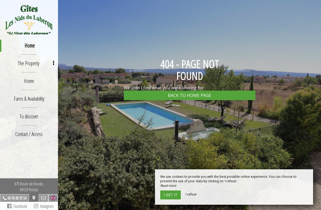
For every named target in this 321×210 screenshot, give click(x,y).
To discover (29, 116)
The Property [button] (36, 63)
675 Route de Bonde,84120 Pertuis (29, 187)
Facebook (17, 206)
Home (30, 45)
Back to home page (189, 95)
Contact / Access (29, 134)
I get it (170, 194)
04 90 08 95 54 (16, 198)
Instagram (44, 206)
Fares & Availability (29, 98)
